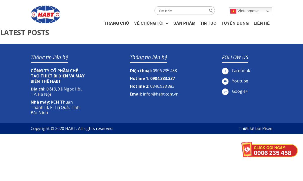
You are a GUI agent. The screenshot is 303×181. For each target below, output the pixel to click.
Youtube (235, 81)
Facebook (236, 70)
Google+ (235, 91)
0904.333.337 (162, 78)
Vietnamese (244, 11)
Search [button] (211, 10)
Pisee (267, 128)
